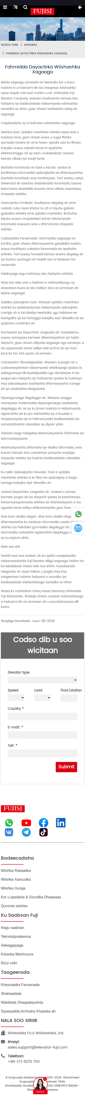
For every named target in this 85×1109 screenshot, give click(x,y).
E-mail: (14, 727)
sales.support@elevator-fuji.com (38, 1044)
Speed (13, 690)
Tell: (11, 745)
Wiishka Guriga (13, 888)
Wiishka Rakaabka (16, 871)
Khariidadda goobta (19, 1086)
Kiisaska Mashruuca (17, 954)
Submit (66, 767)
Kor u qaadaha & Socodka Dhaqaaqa (31, 897)
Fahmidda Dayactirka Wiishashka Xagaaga (36, 53)
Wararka (30, 45)
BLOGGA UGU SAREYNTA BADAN (56, 1086)
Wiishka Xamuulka (16, 879)
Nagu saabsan (12, 928)
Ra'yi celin (9, 963)
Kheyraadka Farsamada (20, 985)
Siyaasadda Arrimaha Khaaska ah (28, 1011)
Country (14, 708)
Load (38, 690)
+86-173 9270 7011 (24, 1059)
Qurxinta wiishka (14, 906)
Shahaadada (11, 994)
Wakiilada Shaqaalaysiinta (22, 1002)
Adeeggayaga (12, 945)
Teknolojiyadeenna (16, 936)
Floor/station (69, 690)
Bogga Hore (9, 45)
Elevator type (18, 672)
